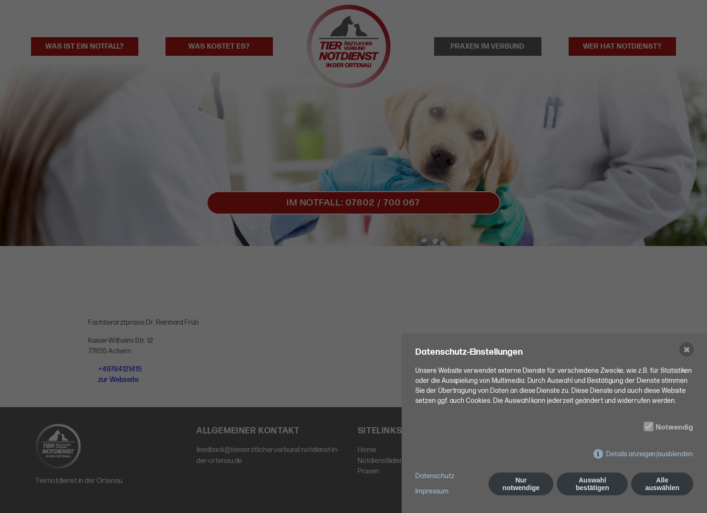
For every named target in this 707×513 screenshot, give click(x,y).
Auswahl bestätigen (592, 484)
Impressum (432, 491)
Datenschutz (435, 476)
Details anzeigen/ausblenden (649, 454)
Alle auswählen (662, 484)
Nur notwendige (521, 484)
